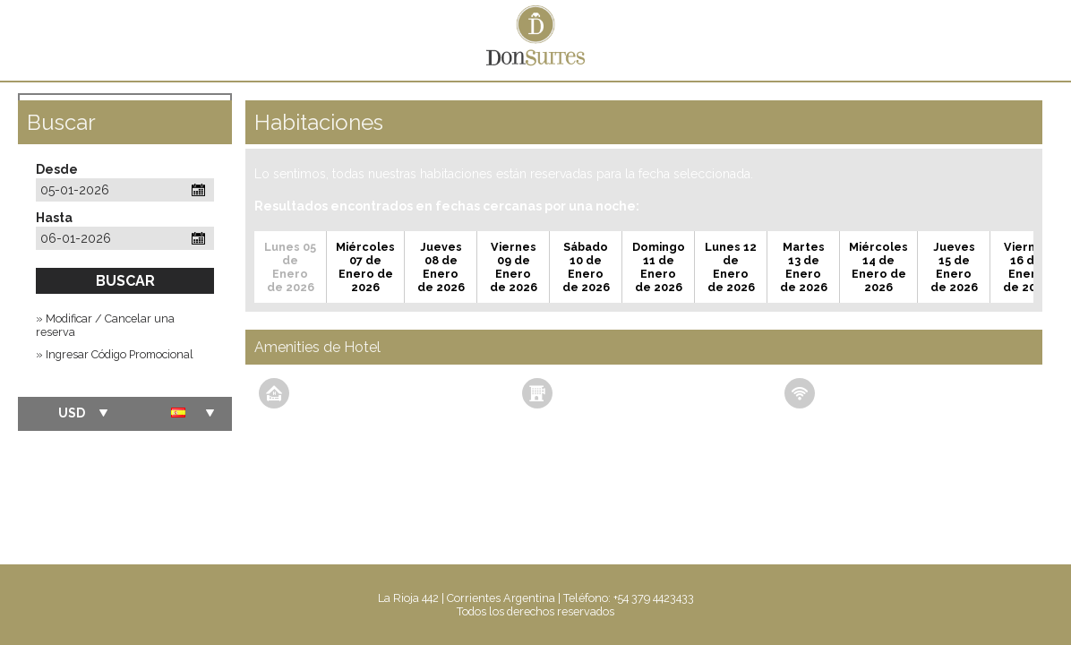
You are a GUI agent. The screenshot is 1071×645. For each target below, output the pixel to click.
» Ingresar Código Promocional (114, 354)
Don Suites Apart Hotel (535, 40)
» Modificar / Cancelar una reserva (105, 325)
